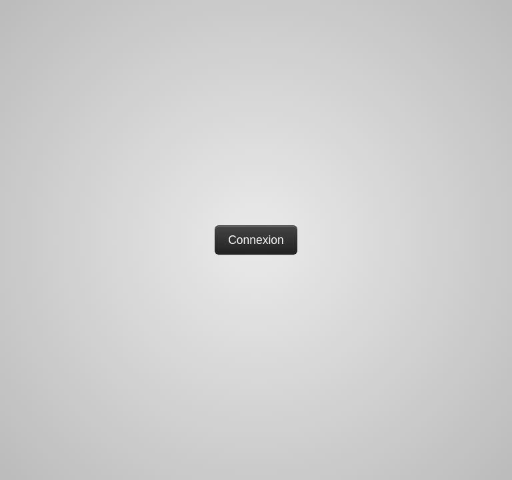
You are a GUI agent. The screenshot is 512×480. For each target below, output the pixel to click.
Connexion (256, 240)
